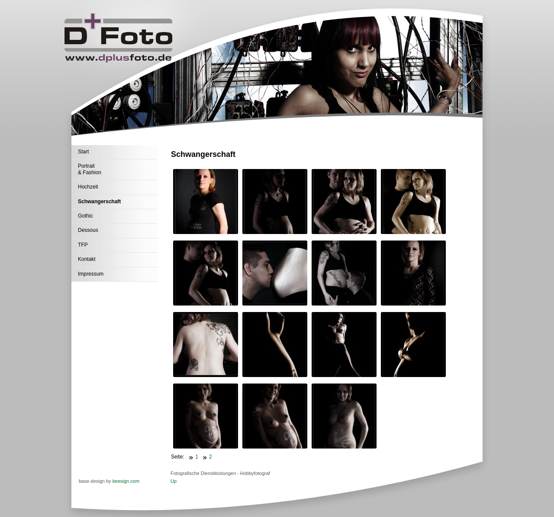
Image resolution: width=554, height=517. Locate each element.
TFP (83, 245)
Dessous (88, 230)
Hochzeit (88, 187)
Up (174, 481)
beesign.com (126, 481)
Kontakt (87, 259)
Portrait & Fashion (89, 169)
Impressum (90, 274)
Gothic (85, 216)
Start (83, 152)
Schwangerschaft (99, 201)
